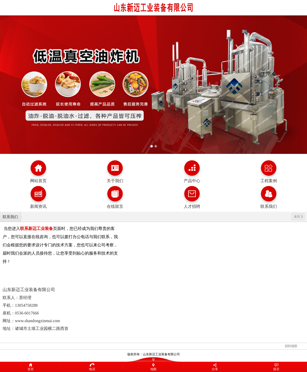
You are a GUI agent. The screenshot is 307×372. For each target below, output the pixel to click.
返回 (298, 216)
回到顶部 (291, 346)
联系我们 (10, 217)
